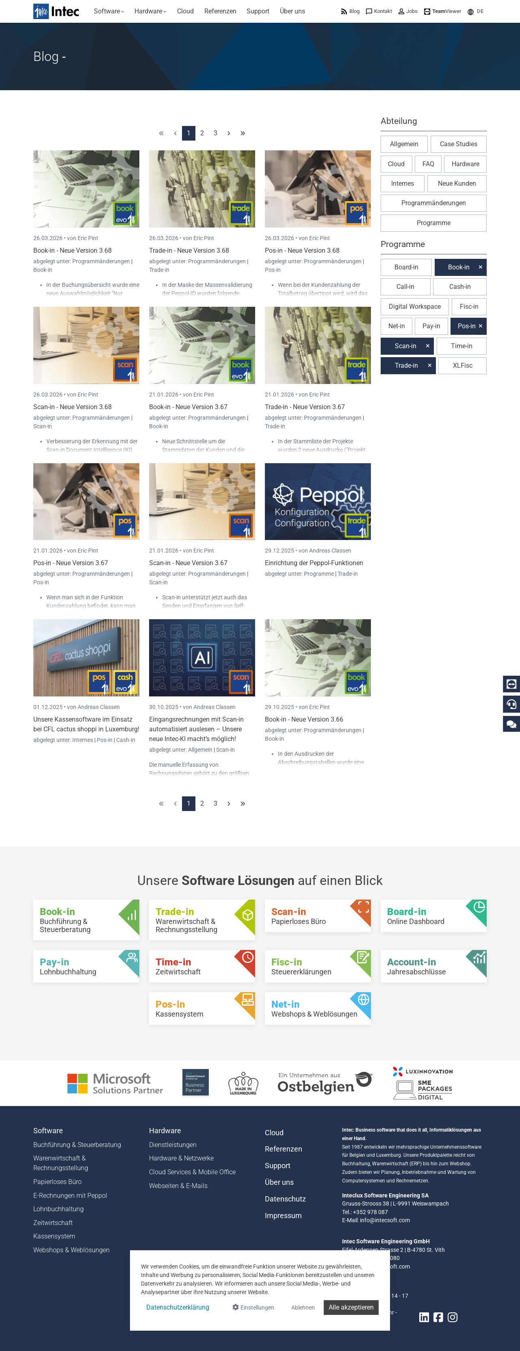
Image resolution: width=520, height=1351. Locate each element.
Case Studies (458, 144)
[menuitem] (109, 11)
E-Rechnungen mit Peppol (70, 1195)
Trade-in (159, 270)
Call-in (405, 287)
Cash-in (125, 740)
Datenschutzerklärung (177, 1307)
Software (48, 1131)
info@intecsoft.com (385, 1220)
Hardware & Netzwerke (181, 1158)
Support (277, 1166)
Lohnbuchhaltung (58, 1209)
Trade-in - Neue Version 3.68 (189, 250)
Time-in (461, 346)
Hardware (465, 164)
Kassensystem (54, 1236)
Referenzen (283, 1149)
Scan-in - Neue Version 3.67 (188, 563)
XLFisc (462, 365)
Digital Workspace (415, 306)
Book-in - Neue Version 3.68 (72, 250)
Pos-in (273, 270)
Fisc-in (469, 306)
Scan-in (42, 426)
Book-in (42, 270)
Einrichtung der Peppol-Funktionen (314, 563)
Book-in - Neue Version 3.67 (188, 407)
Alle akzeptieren (351, 1307)
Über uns (279, 1182)
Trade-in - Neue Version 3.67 (305, 407)
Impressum (283, 1216)
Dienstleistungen (173, 1145)
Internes (83, 740)
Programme (319, 573)
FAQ (428, 164)
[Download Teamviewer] (442, 11)
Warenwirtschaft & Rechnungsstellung (60, 1163)
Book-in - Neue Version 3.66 (304, 719)
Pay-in (431, 326)
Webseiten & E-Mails (178, 1186)
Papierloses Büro (57, 1182)
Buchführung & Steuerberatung (77, 1145)
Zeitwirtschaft (53, 1223)
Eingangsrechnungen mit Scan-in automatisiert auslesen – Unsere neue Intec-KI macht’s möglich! (196, 729)
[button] (475, 11)
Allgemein (201, 749)
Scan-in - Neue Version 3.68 (72, 407)
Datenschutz (285, 1199)
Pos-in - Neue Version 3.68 (302, 250)
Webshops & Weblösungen (71, 1250)
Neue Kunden (457, 183)
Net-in (396, 326)
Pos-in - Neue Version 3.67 (70, 563)
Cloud (396, 164)
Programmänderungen (101, 261)
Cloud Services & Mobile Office (192, 1172)
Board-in (406, 267)
